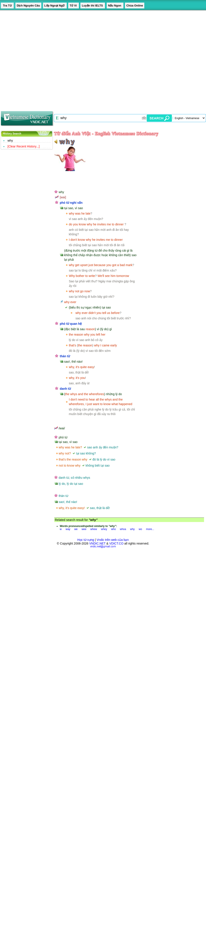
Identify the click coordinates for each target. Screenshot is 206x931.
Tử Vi (73, 5)
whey (104, 529)
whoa (123, 529)
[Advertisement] (48, 59)
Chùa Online (134, 5)
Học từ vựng (85, 539)
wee (83, 529)
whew (93, 529)
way (68, 529)
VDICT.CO (116, 543)
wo (140, 529)
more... (150, 529)
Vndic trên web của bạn (113, 539)
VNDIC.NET (97, 543)
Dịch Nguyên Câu (28, 5)
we (76, 529)
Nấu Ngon (115, 5)
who (113, 529)
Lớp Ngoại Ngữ (54, 5)
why (10, 140)
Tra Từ (7, 5)
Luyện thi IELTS (93, 5)
